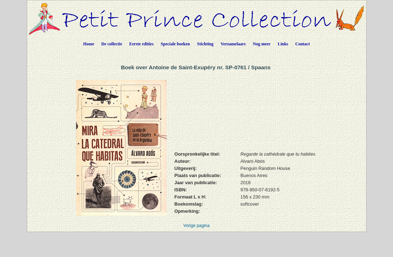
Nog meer (262, 43)
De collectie (111, 43)
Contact (302, 43)
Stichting (205, 43)
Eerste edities (141, 43)
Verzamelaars (233, 43)
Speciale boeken (175, 43)
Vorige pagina (196, 225)
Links (283, 43)
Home (88, 43)
